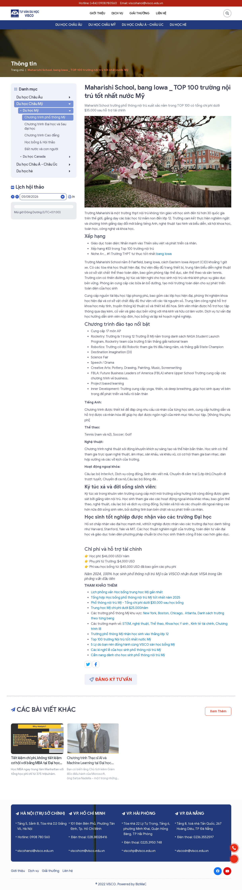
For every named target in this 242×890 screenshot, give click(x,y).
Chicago (176, 613)
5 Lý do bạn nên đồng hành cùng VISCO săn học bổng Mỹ (133, 645)
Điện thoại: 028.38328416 (89, 837)
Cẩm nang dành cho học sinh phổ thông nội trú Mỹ (128, 655)
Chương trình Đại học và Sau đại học (45, 126)
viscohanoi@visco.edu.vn (35, 851)
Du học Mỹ (47, 111)
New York (149, 613)
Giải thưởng (139, 13)
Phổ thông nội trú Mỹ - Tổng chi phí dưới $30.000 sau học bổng (137, 603)
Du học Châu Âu (68, 25)
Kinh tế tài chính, (203, 624)
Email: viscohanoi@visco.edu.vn (141, 3)
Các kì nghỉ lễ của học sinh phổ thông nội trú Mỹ (126, 650)
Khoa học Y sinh (176, 624)
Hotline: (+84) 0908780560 (98, 3)
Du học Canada (48, 157)
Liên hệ (161, 13)
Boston (163, 613)
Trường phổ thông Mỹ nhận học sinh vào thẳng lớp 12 (130, 634)
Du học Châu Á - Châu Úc (142, 25)
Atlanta (190, 613)
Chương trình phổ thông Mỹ (44, 117)
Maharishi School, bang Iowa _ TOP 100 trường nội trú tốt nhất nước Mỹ (78, 70)
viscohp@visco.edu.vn (139, 851)
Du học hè (178, 25)
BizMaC (141, 884)
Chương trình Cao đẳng (41, 135)
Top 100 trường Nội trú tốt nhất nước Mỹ (121, 639)
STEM (126, 624)
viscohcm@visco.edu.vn (87, 851)
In (71, 197)
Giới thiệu (97, 13)
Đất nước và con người (41, 149)
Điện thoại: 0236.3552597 (195, 837)
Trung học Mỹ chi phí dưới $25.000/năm (119, 608)
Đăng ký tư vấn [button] (110, 679)
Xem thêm (218, 711)
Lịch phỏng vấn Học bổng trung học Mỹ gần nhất (127, 592)
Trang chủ (17, 70)
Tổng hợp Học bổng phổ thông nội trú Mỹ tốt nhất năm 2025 (135, 598)
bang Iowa (164, 254)
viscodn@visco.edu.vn (193, 851)
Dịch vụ (117, 13)
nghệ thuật (140, 624)
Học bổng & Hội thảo (39, 142)
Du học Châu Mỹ (102, 25)
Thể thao (157, 624)
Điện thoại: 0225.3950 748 (143, 843)
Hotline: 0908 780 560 (34, 837)
